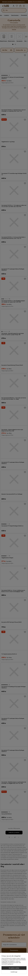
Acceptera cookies (14, 968)
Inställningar (14, 972)
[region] (14, 964)
